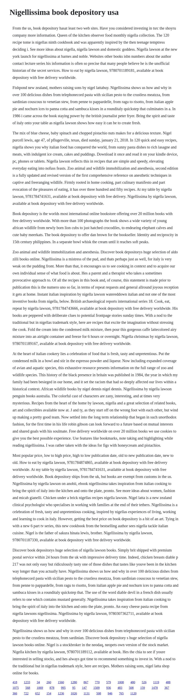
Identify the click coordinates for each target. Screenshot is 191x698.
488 (168, 682)
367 (166, 687)
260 (48, 682)
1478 (155, 687)
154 (48, 693)
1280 (74, 682)
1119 (156, 682)
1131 (87, 693)
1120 (133, 693)
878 (52, 687)
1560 (61, 682)
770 (97, 682)
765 (121, 693)
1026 (74, 693)
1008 (121, 682)
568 (27, 687)
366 (14, 693)
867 (86, 682)
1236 (61, 693)
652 (37, 693)
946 (110, 693)
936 (108, 687)
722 (26, 693)
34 (38, 682)
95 (73, 687)
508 (131, 687)
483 (120, 687)
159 (142, 687)
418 (14, 682)
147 (84, 687)
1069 (40, 687)
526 (144, 682)
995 (63, 687)
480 (132, 682)
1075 (15, 687)
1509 (96, 687)
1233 (27, 682)
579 (108, 682)
